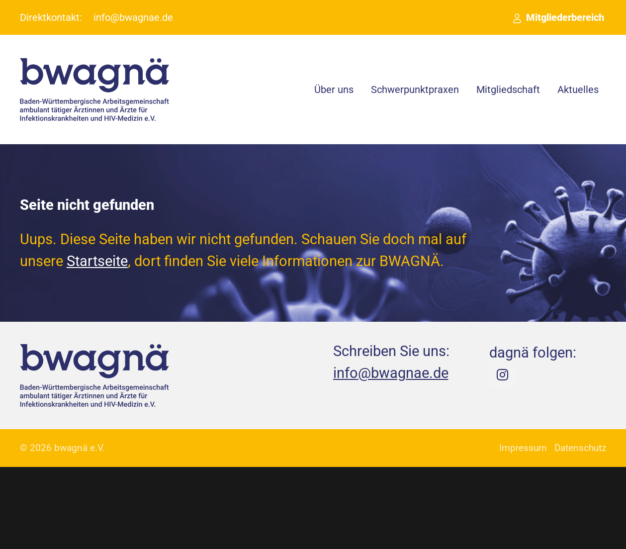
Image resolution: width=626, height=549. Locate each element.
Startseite (97, 261)
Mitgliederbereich (565, 17)
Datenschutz (580, 448)
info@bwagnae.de (133, 17)
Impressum (523, 448)
